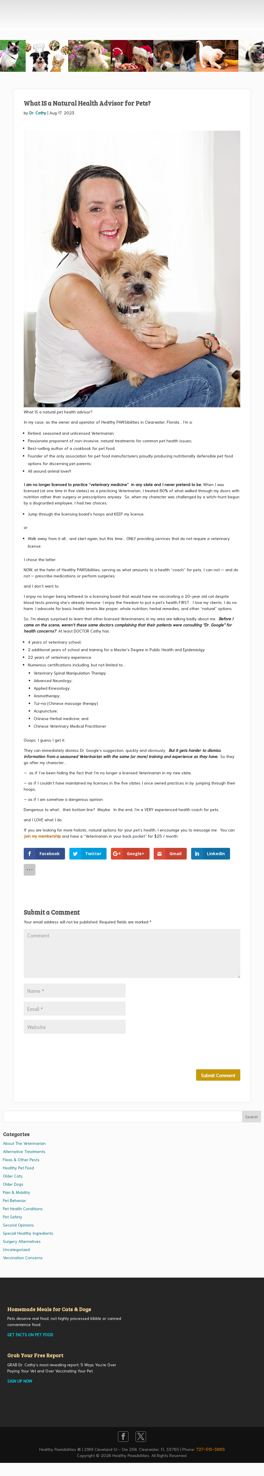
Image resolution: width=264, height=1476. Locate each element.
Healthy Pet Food (18, 1167)
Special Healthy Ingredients (28, 1233)
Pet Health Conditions (23, 1208)
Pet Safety (12, 1216)
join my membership (42, 836)
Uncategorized (16, 1249)
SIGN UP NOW (19, 1381)
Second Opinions (18, 1224)
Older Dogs (13, 1184)
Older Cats (13, 1175)
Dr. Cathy (37, 112)
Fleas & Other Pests (21, 1159)
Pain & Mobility (16, 1192)
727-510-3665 (210, 1449)
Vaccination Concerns (23, 1257)
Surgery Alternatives (22, 1241)
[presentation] (68, 1052)
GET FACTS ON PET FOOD (30, 1334)
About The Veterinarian (24, 1143)
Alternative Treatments (24, 1151)
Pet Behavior (14, 1200)
